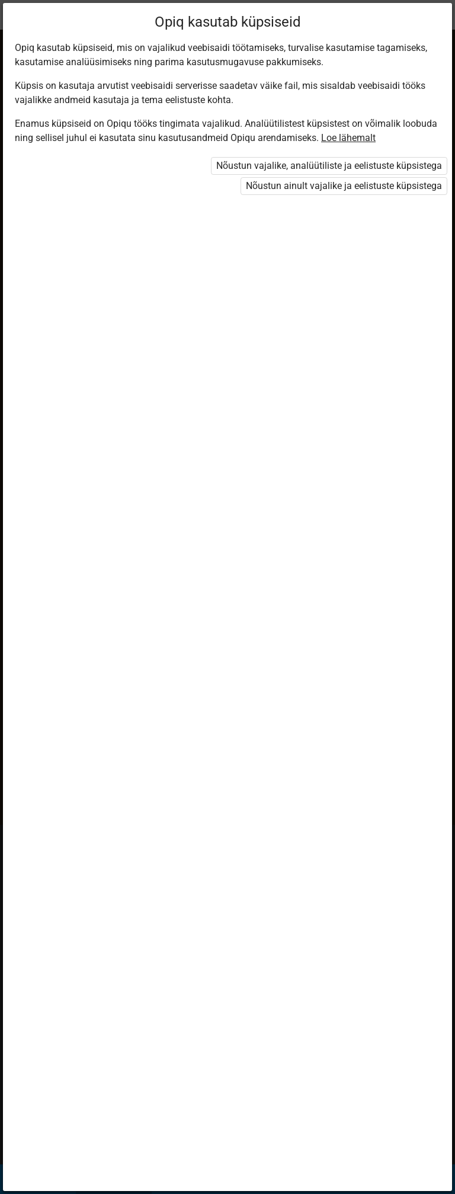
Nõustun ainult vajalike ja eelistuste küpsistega (344, 185)
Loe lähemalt (348, 137)
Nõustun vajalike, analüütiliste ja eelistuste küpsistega (329, 165)
